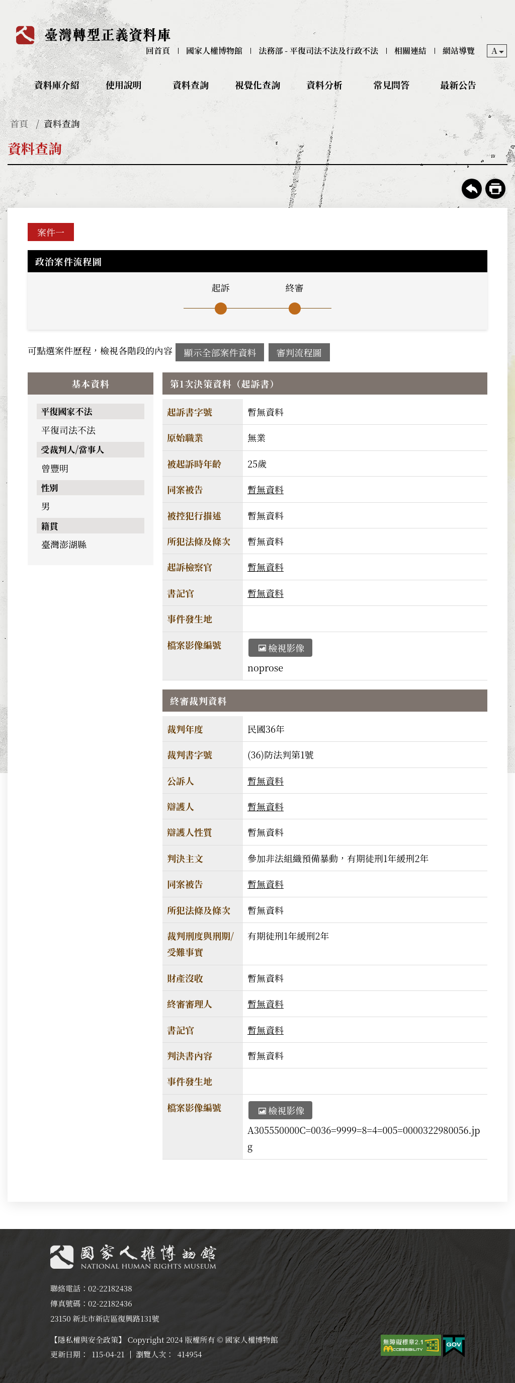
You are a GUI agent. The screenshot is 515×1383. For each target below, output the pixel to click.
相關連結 (410, 50)
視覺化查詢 (257, 84)
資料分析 (324, 84)
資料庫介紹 (56, 84)
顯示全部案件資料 (220, 352)
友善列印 (495, 189)
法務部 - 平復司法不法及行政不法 (318, 50)
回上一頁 (472, 189)
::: (7, 8)
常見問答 (391, 84)
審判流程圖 (299, 352)
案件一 (50, 232)
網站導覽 (459, 50)
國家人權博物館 (214, 50)
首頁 (19, 123)
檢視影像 (281, 647)
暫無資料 (265, 489)
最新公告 (458, 84)
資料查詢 (191, 84)
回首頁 (158, 50)
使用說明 (124, 84)
